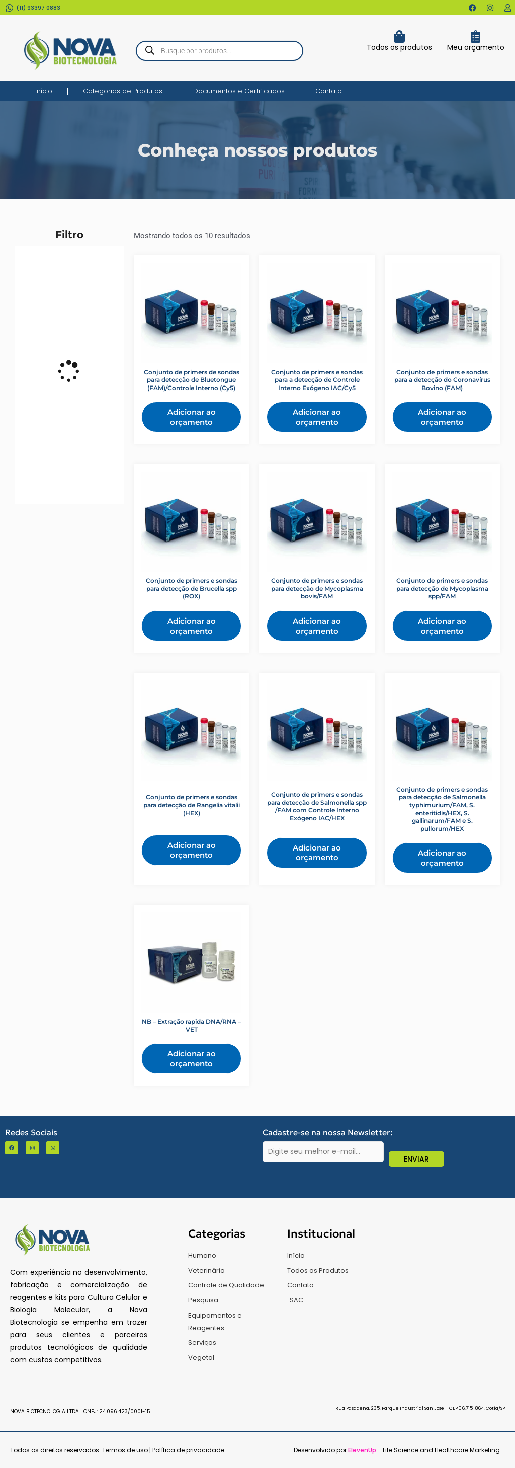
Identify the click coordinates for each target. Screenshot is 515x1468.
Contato (328, 91)
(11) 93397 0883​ (38, 8)
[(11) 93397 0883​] (9, 8)
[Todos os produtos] (399, 36)
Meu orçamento (475, 47)
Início (43, 91)
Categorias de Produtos (122, 91)
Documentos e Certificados (239, 91)
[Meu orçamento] (475, 36)
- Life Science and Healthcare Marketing (424, 1450)
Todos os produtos (399, 47)
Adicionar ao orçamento (191, 417)
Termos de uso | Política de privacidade (163, 1450)
